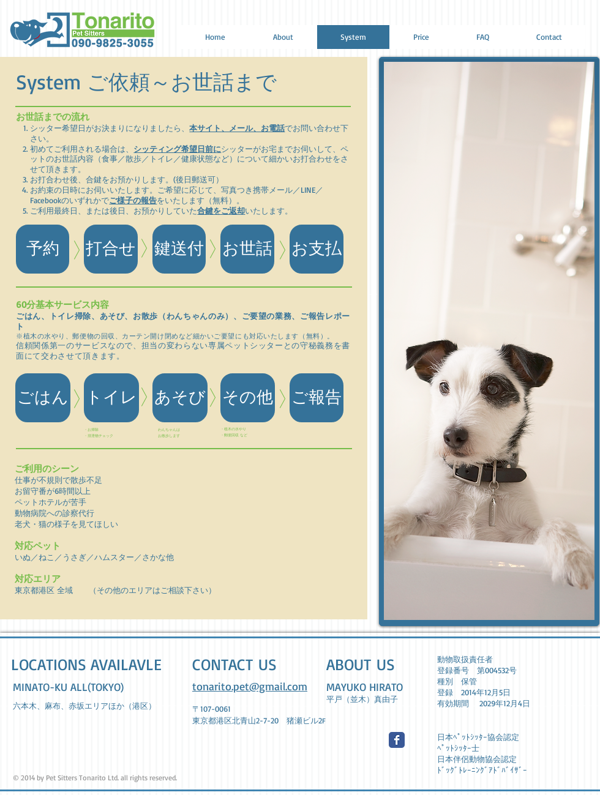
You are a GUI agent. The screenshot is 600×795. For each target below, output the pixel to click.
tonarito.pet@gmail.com (249, 686)
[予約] (42, 249)
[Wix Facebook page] (397, 740)
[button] (110, 249)
